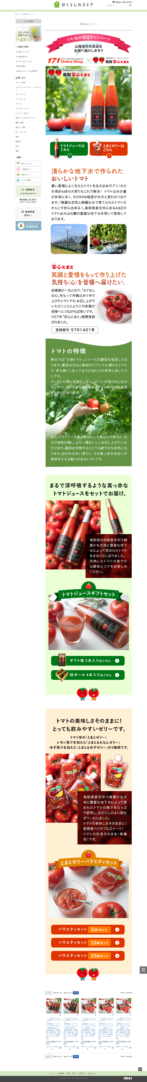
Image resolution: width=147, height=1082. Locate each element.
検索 (130, 5)
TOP (16, 14)
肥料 (17, 151)
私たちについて (25, 163)
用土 (17, 146)
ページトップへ (140, 1069)
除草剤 (18, 141)
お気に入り (93, 1073)
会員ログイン (24, 174)
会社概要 (60, 1073)
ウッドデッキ (20, 99)
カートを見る (28, 21)
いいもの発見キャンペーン (27, 14)
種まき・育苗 (20, 127)
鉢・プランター (21, 132)
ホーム (50, 1073)
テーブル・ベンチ (22, 108)
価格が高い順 (68, 993)
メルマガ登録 (24, 179)
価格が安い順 (58, 993)
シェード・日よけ (22, 113)
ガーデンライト (21, 94)
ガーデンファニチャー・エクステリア (28, 88)
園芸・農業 (20, 123)
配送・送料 (71, 1073)
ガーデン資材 (20, 82)
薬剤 (17, 137)
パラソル (19, 104)
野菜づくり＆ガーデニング (25, 118)
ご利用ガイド (24, 169)
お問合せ (82, 1073)
